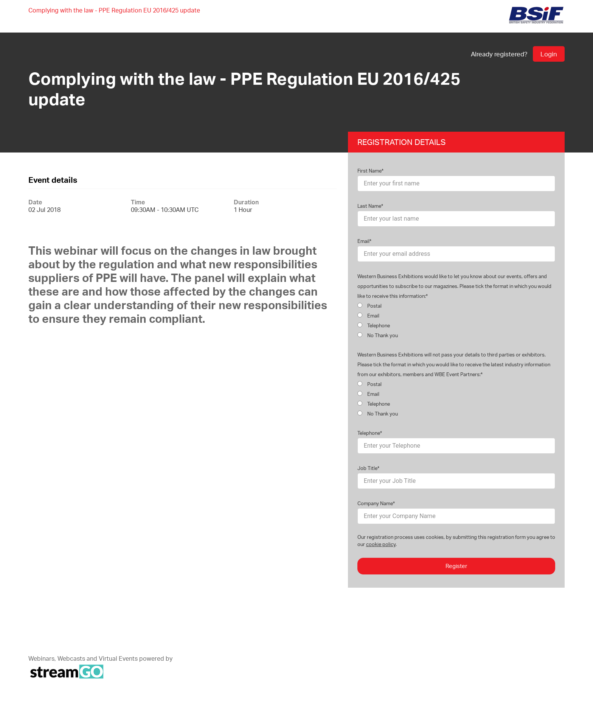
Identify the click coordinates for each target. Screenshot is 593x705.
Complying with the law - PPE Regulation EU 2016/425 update (114, 10)
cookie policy (381, 544)
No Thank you (377, 335)
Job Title (367, 468)
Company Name (375, 503)
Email (363, 241)
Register (456, 566)
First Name (369, 171)
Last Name (369, 206)
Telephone (373, 325)
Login (548, 54)
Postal (369, 306)
